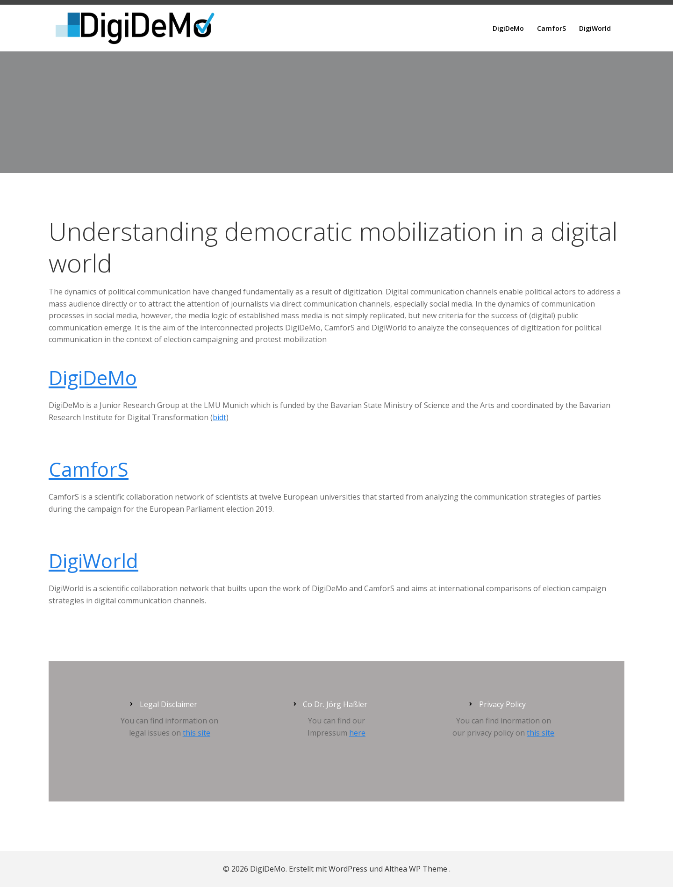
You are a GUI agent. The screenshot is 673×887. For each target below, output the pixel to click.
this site (196, 733)
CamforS (551, 28)
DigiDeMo (508, 28)
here (357, 733)
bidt (219, 417)
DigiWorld (595, 28)
